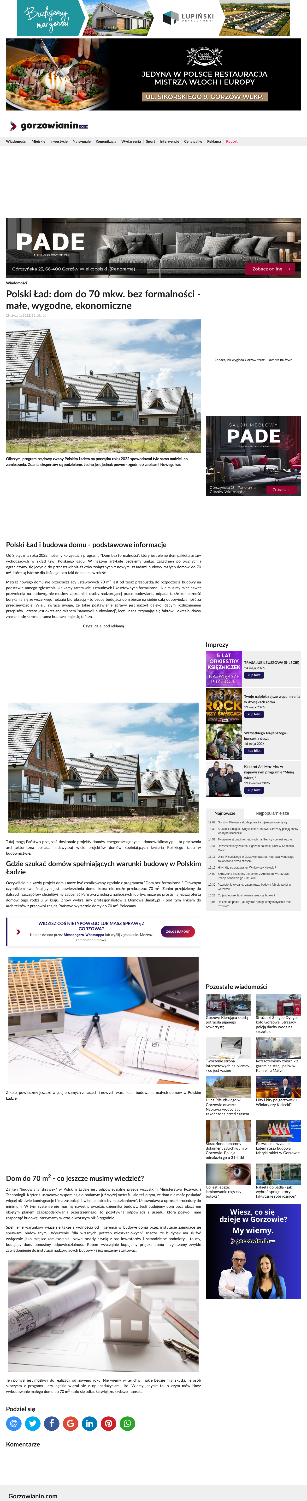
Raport (232, 141)
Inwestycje (59, 141)
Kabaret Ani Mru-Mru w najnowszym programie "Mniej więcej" (269, 772)
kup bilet (254, 675)
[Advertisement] (153, 182)
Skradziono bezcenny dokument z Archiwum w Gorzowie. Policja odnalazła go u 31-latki (254, 876)
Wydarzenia (131, 141)
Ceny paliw (193, 141)
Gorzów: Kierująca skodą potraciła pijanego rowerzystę (252, 822)
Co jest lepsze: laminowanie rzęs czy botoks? (246, 895)
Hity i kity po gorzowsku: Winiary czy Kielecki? (247, 867)
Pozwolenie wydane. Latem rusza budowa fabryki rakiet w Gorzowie (254, 887)
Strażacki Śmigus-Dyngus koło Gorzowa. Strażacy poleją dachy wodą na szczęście (258, 831)
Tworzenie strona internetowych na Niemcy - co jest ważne (255, 839)
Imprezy (217, 645)
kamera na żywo (280, 360)
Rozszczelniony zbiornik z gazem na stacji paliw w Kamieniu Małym (256, 848)
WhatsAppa (94, 935)
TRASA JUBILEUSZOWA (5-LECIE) (271, 663)
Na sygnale (82, 141)
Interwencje (169, 141)
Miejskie (38, 141)
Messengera (74, 935)
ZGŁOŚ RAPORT (178, 931)
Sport (150, 141)
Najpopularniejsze (272, 813)
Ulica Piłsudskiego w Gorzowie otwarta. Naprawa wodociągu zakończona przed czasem (256, 859)
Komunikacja (106, 141)
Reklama (214, 141)
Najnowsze (225, 813)
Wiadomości (16, 141)
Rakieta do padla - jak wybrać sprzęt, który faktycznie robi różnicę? (254, 904)
